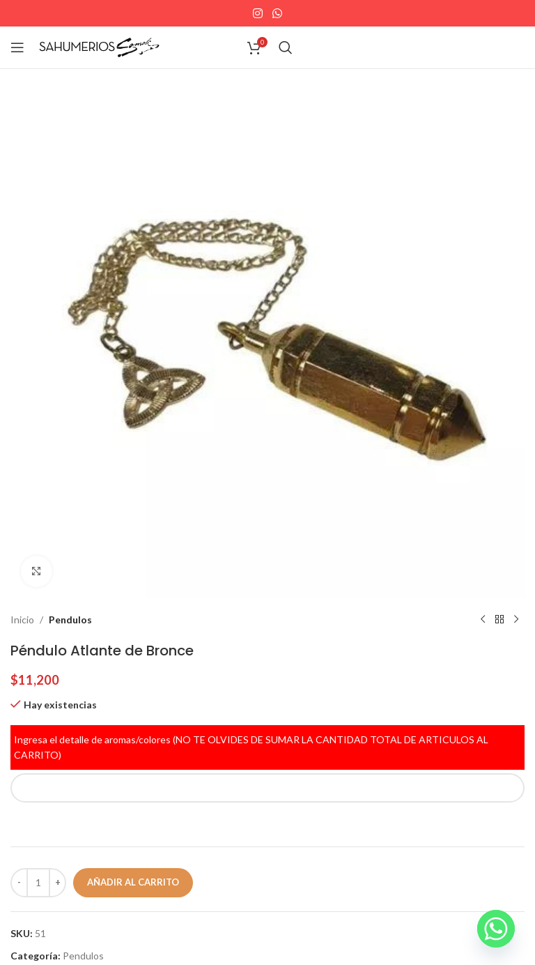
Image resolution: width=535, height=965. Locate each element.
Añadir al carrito (133, 882)
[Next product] (516, 619)
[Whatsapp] (496, 929)
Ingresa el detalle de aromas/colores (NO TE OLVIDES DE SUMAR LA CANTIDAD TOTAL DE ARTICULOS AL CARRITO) (251, 747)
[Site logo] (99, 46)
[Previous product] (482, 619)
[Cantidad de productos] (38, 882)
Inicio (22, 619)
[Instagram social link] (258, 13)
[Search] (286, 47)
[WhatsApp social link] (277, 13)
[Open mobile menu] (17, 47)
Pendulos (70, 619)
